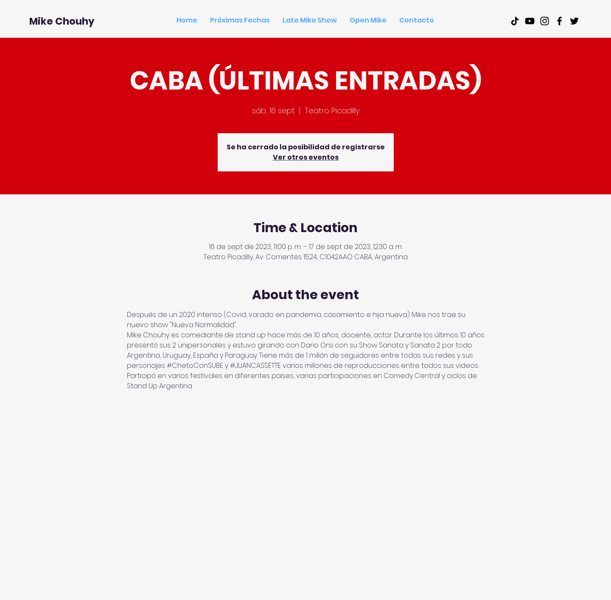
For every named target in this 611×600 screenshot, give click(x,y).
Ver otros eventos (306, 157)
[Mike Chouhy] (62, 21)
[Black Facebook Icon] (559, 21)
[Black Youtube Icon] (529, 21)
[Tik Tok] (515, 21)
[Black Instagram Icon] (544, 21)
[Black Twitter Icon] (574, 21)
